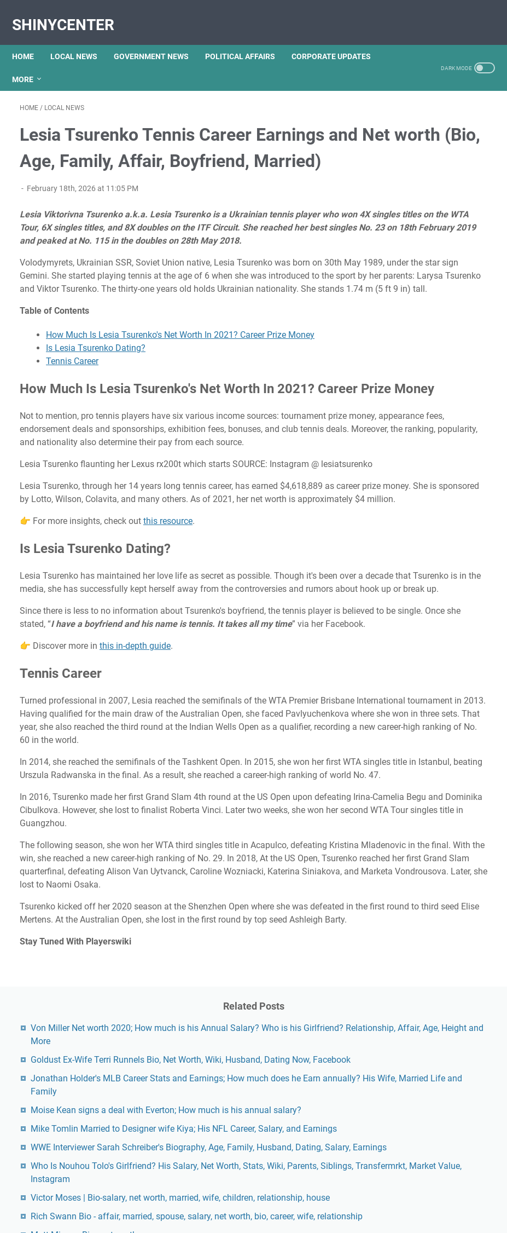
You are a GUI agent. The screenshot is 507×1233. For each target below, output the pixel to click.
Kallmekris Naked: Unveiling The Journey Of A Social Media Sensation (433, 784)
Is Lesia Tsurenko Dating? (95, 402)
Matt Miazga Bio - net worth (434, 670)
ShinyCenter (71, 13)
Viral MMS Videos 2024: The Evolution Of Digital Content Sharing (427, 1117)
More (30, 60)
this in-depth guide (135, 786)
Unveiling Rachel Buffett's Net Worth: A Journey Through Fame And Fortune (434, 829)
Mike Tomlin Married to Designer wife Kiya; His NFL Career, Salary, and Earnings (434, 393)
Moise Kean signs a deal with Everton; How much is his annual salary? (431, 348)
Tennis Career (72, 416)
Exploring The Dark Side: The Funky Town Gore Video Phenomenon (428, 739)
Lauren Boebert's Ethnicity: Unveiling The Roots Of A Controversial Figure (431, 1008)
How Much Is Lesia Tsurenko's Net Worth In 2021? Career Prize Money (180, 389)
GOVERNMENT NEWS (158, 37)
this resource (168, 635)
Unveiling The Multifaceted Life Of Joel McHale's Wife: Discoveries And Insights (433, 964)
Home (31, 37)
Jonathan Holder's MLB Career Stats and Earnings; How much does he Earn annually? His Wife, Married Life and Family (433, 290)
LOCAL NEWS (81, 37)
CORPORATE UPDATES (338, 37)
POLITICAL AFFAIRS (248, 37)
